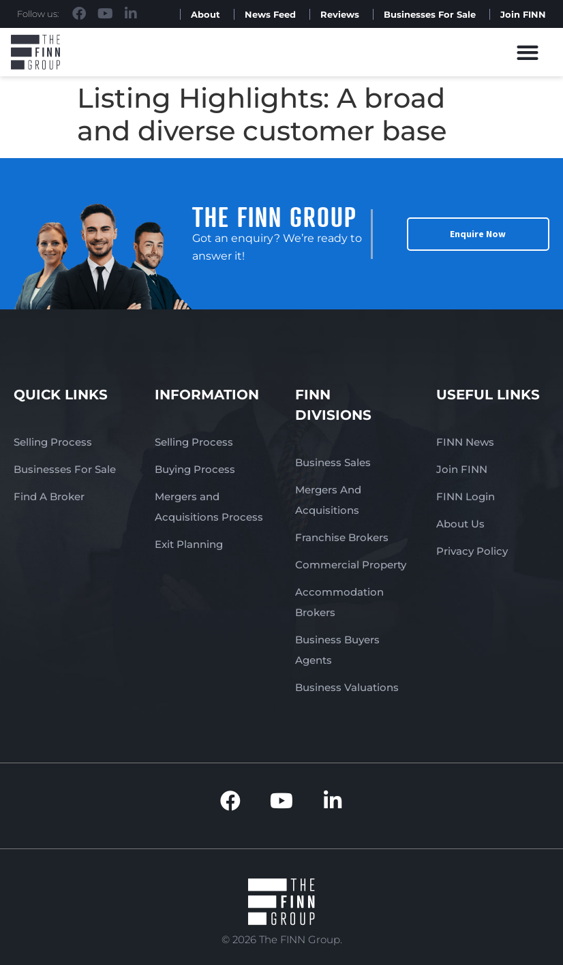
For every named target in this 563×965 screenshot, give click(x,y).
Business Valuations (347, 687)
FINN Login (465, 496)
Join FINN (523, 14)
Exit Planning (189, 544)
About (205, 14)
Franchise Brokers (342, 537)
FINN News (465, 441)
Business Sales (333, 462)
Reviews (339, 14)
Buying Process (195, 469)
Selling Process (53, 441)
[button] (528, 52)
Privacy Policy (472, 551)
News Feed (270, 14)
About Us (460, 523)
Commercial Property (350, 564)
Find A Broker (49, 496)
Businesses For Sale (430, 14)
